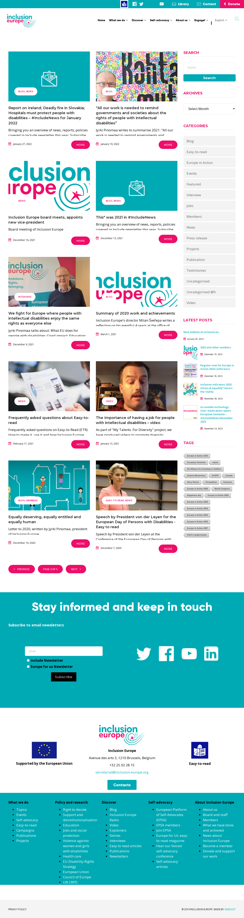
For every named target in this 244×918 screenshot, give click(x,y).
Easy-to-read (115, 500)
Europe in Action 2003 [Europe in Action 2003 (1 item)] (197, 515)
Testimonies (196, 270)
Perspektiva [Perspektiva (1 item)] (211, 482)
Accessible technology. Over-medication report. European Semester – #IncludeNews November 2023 (216, 414)
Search (209, 78)
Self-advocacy (161, 20)
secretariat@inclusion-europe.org (122, 772)
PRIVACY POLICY (17, 909)
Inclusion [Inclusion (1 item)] (227, 482)
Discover (139, 20)
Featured (194, 184)
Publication (196, 259)
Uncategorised (198, 281)
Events (192, 173)
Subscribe (63, 677)
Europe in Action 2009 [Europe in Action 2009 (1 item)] (197, 489)
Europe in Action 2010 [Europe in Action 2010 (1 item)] (197, 456)
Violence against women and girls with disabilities (76, 845)
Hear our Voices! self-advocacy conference (169, 851)
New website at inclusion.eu (201, 332)
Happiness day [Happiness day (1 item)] (194, 495)
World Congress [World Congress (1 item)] (222, 489)
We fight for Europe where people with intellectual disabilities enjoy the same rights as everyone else (45, 318)
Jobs (190, 205)
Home (101, 20)
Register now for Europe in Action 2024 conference (217, 367)
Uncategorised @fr (201, 292)
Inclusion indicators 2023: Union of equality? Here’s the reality (216, 388)
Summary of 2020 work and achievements (135, 313)
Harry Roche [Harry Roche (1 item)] (193, 482)
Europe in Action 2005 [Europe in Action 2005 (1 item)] (197, 502)
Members (32, 500)
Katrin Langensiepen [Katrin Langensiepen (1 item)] (197, 535)
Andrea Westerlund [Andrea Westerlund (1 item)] (196, 475)
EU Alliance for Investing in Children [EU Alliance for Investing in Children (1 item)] (204, 469)
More (80, 144)
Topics (21, 809)
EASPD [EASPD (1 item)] (215, 475)
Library (183, 4)
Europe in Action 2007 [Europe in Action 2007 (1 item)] (197, 528)
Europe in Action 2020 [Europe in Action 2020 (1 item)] (197, 522)
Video (109, 401)
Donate (232, 4)
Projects (193, 249)
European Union (76, 871)
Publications (26, 835)
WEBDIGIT (230, 909)
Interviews (118, 840)
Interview (24, 296)
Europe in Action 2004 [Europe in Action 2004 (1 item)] (197, 508)
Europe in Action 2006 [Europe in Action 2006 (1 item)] (218, 495)
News (29, 91)
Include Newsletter (45, 660)
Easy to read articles (126, 846)
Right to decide (75, 809)
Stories (115, 835)
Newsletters (119, 856)
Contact (209, 4)
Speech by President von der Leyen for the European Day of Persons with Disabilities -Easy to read (136, 522)
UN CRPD (70, 882)
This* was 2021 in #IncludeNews (126, 217)
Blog (21, 91)
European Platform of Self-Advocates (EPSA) (171, 814)
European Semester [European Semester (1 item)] (196, 462)
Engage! (201, 20)
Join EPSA (163, 830)
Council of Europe (77, 877)
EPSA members (168, 825)
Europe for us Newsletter (50, 666)
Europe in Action (200, 162)
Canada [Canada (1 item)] (228, 475)
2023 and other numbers (215, 347)
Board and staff (215, 814)
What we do (118, 20)
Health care (72, 856)
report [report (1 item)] (215, 462)
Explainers (118, 830)
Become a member (218, 846)
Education (71, 825)
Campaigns (25, 830)
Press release (197, 238)
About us (183, 20)
